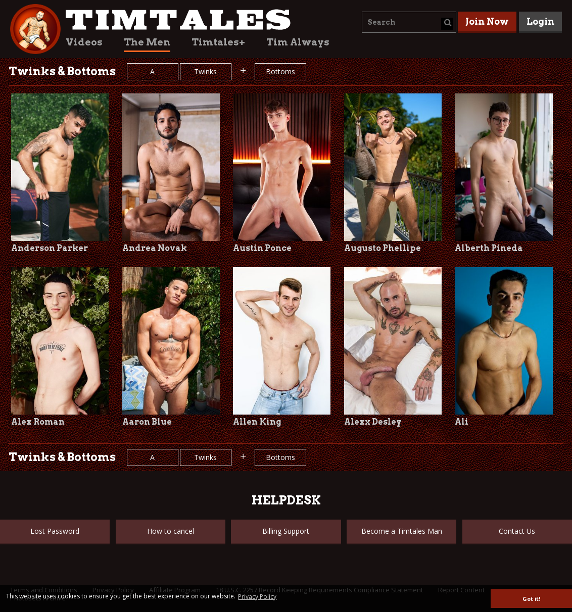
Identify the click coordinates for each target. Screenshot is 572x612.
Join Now (487, 21)
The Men (147, 42)
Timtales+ (218, 42)
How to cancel (170, 531)
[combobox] (409, 22)
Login (540, 21)
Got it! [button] (531, 598)
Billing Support (285, 531)
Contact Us (517, 531)
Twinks (205, 71)
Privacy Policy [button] (257, 596)
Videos (84, 42)
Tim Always (297, 42)
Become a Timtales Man (401, 531)
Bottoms (280, 71)
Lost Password (54, 531)
